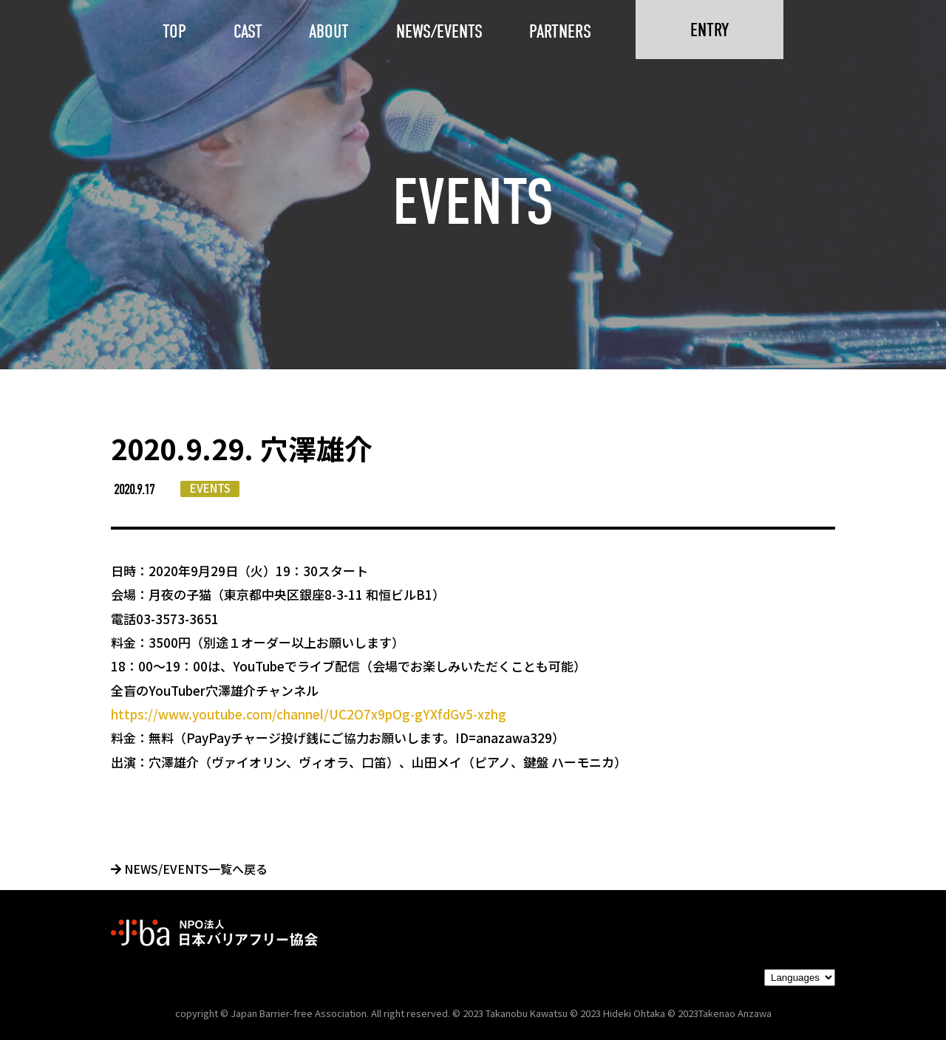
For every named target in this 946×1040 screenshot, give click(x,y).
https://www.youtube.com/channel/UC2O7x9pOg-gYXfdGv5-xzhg (308, 714)
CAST (248, 31)
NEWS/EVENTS (439, 31)
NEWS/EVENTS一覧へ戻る (189, 869)
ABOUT (329, 31)
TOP (174, 31)
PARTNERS (560, 31)
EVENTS (210, 487)
